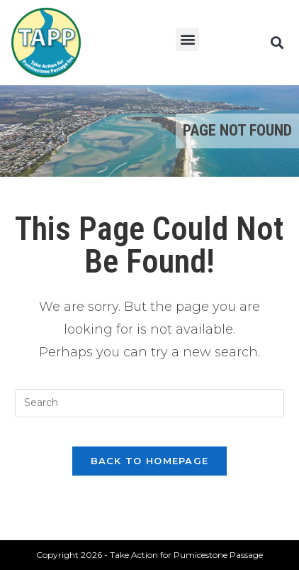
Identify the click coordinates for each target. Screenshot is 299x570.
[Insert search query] (149, 403)
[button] (187, 39)
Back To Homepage (150, 460)
